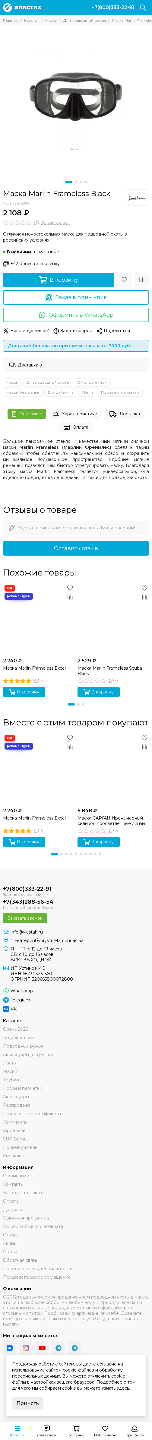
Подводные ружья (23, 1046)
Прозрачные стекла (120, 392)
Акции (10, 1243)
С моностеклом (92, 382)
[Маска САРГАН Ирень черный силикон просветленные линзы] (113, 769)
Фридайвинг (16, 1130)
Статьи (10, 1251)
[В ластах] (22, 7)
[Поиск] (143, 7)
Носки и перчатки (22, 1088)
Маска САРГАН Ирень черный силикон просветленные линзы (111, 820)
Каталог (31, 20)
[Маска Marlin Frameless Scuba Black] (113, 619)
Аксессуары (16, 1096)
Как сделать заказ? (23, 1192)
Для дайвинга (61, 392)
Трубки (11, 1080)
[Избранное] (124, 280)
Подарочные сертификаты (32, 1113)
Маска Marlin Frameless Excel (34, 668)
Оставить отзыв (76, 548)
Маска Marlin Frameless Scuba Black (110, 670)
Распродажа (16, 1105)
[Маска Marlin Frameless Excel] (38, 619)
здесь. (123, 1388)
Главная (10, 20)
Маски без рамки (23, 392)
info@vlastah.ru (27, 932)
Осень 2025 (15, 1029)
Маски (51, 20)
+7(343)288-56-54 (28, 902)
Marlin (87, 392)
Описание (26, 414)
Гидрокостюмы (19, 1037)
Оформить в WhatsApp (76, 315)
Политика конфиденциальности (38, 1268)
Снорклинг (14, 1156)
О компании (16, 1175)
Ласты (10, 1063)
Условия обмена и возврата (33, 1226)
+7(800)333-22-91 (113, 7)
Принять (28, 1403)
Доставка (124, 414)
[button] (68, 182)
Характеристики (75, 414)
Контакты (13, 1184)
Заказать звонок (25, 918)
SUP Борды (15, 1139)
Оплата (76, 427)
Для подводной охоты (84, 20)
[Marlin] (137, 197)
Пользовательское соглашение (37, 1277)
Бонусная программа (26, 1218)
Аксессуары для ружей (28, 1054)
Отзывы (11, 1235)
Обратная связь (20, 1260)
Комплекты (15, 1122)
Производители (20, 1147)
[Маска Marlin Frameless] (76, 102)
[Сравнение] (142, 280)
